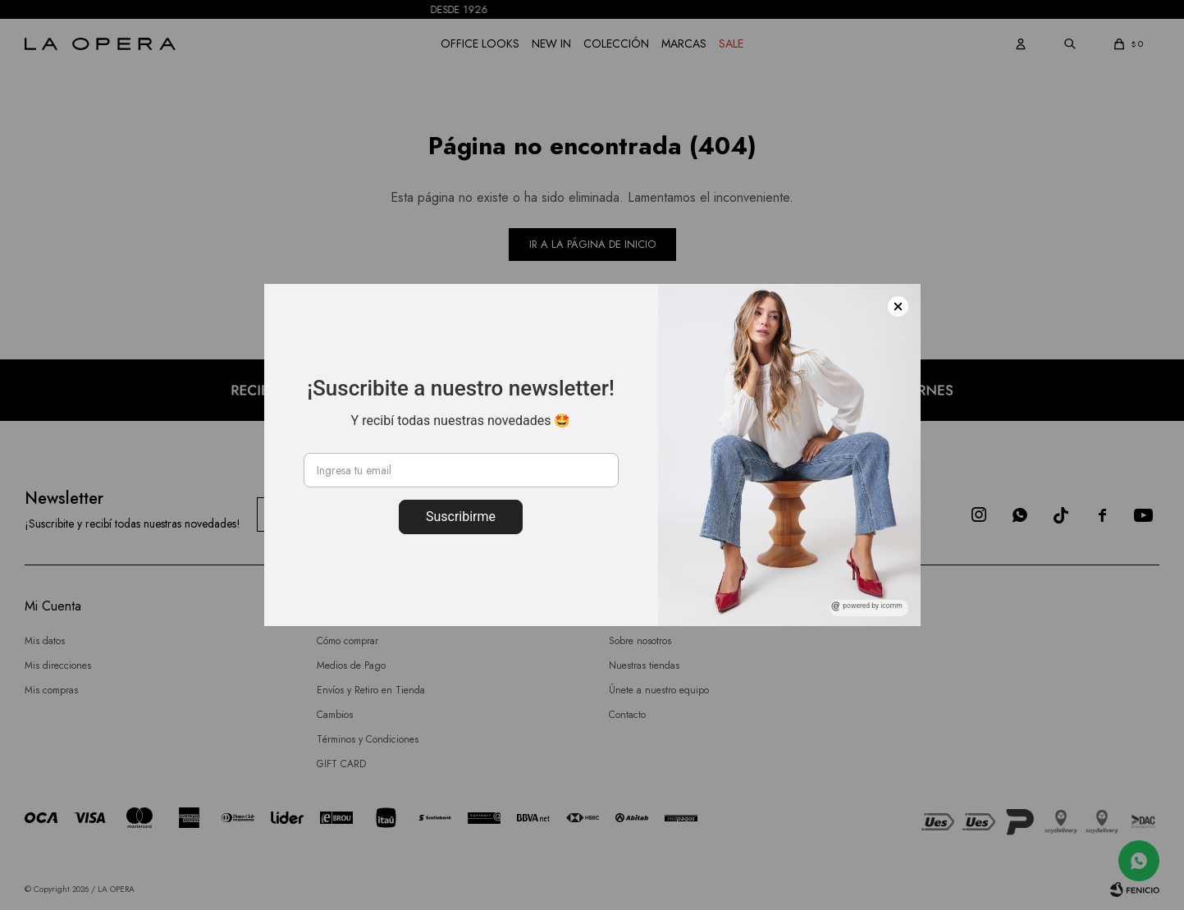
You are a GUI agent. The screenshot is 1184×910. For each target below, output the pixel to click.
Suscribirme (461, 516)
